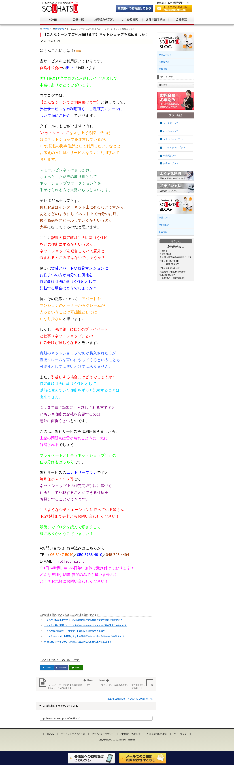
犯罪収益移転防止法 (157, 734)
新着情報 (59, 28)
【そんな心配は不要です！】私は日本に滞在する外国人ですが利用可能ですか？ (83, 620)
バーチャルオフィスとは (73, 734)
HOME (46, 28)
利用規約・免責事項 (130, 734)
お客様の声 (164, 62)
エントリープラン (172, 123)
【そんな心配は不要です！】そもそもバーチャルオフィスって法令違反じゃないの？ (85, 625)
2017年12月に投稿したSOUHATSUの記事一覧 (130, 699)
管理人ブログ (165, 55)
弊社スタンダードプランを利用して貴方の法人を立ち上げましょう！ (77, 642)
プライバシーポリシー (102, 734)
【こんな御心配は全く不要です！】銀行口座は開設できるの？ (74, 631)
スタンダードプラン (173, 139)
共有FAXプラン (170, 163)
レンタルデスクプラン (174, 147)
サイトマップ (180, 734)
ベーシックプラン (172, 131)
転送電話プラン (171, 155)
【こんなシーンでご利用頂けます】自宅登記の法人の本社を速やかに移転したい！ (84, 636)
